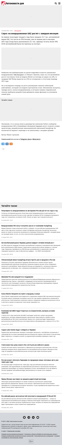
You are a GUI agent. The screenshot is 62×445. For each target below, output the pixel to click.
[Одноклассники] (11, 144)
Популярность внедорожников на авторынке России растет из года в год (29, 211)
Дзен (29, 139)
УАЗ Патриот (18, 75)
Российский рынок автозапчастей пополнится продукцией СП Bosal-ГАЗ (28, 396)
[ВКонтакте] (7, 144)
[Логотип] (12, 3)
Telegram (23, 139)
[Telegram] (3, 144)
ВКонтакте (36, 139)
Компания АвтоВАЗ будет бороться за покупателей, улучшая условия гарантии (28, 312)
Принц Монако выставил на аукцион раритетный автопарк (23, 379)
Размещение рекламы (13, 431)
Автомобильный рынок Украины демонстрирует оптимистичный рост (27, 243)
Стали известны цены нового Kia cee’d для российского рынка (25, 345)
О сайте (3, 431)
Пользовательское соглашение (43, 436)
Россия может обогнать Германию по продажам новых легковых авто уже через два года (29, 361)
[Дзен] (24, 417)
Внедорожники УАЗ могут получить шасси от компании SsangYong (26, 226)
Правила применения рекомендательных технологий (17, 436)
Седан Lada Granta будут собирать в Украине (18, 330)
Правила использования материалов (12, 434)
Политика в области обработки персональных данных (41, 434)
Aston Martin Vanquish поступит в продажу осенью (20, 294)
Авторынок (17, 30)
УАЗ (3, 149)
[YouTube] (37, 417)
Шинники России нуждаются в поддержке (17, 277)
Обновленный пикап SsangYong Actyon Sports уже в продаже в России (28, 260)
